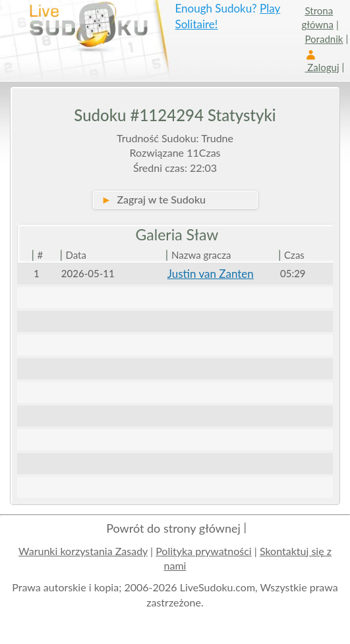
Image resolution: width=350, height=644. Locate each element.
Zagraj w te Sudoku (154, 199)
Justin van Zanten (210, 274)
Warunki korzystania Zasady (83, 551)
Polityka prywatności (204, 551)
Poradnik (324, 39)
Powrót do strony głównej (173, 528)
